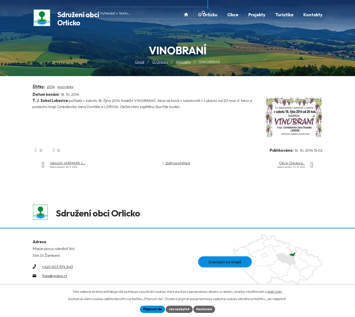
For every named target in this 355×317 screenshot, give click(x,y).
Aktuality (183, 62)
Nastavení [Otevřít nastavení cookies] (205, 309)
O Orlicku (160, 62)
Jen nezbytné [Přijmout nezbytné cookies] (179, 309)
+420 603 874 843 (57, 267)
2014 (51, 86)
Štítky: (39, 86)
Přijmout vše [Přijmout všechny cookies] (151, 309)
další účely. (274, 291)
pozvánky (66, 86)
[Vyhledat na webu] (144, 14)
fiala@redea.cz (54, 276)
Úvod (139, 62)
